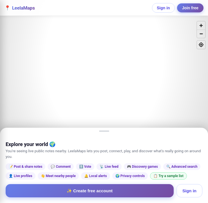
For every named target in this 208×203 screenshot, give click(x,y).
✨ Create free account (90, 190)
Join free (190, 8)
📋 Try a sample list (168, 176)
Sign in (163, 8)
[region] (104, 101)
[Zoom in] (201, 25)
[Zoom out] (201, 34)
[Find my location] (201, 45)
